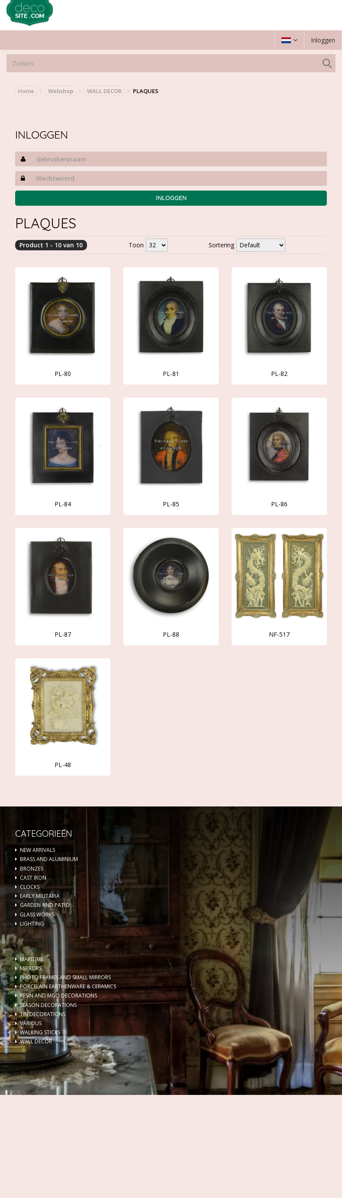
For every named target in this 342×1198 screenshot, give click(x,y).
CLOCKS (29, 886)
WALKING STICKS (40, 1032)
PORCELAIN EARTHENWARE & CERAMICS (68, 986)
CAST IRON (33, 877)
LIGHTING (32, 923)
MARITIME (31, 959)
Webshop (60, 91)
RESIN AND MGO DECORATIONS (58, 995)
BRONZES (31, 868)
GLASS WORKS (37, 914)
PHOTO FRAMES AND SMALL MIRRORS (65, 977)
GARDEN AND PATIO (45, 905)
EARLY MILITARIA (40, 896)
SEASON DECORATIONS (48, 1005)
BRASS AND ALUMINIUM (49, 859)
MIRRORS (31, 968)
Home (26, 91)
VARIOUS (31, 1023)
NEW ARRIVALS (37, 850)
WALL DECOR (104, 91)
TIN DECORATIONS (42, 1014)
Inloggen (323, 40)
